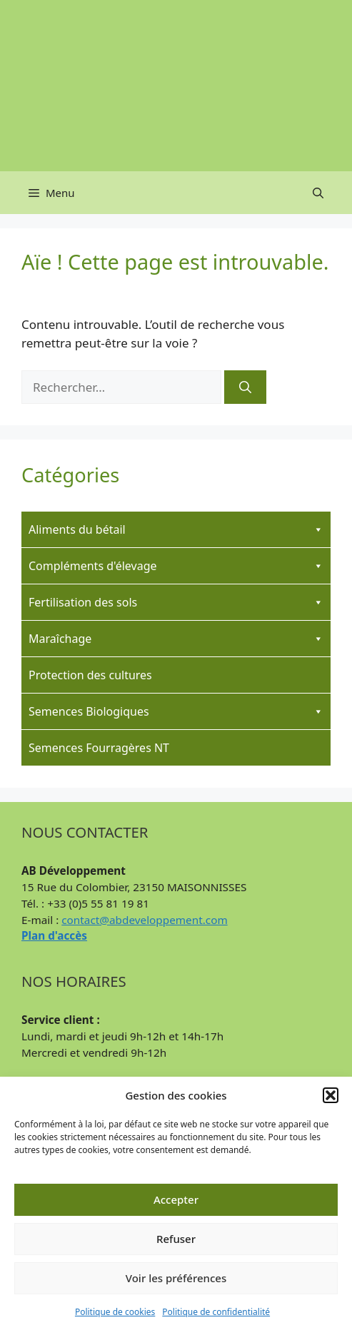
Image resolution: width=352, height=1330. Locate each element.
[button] (330, 1095)
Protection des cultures (90, 675)
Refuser (176, 1239)
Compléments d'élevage (176, 566)
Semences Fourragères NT (99, 748)
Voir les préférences (176, 1278)
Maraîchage (176, 638)
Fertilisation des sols (176, 602)
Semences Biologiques (176, 711)
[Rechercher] (245, 387)
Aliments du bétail (176, 529)
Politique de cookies (115, 1312)
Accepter (176, 1199)
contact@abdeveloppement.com (144, 920)
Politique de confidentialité (216, 1312)
